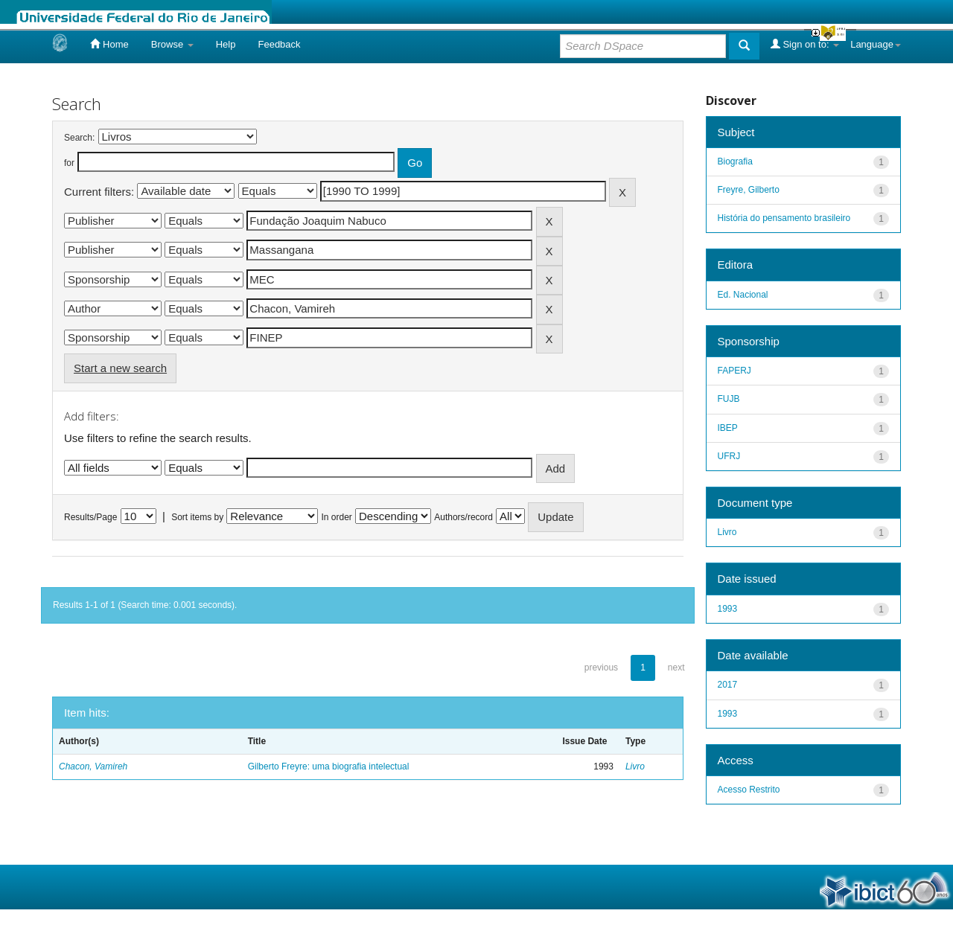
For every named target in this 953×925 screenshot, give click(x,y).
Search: (79, 137)
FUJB (729, 399)
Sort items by (197, 517)
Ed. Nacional (743, 294)
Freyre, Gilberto (749, 190)
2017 (728, 684)
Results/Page (90, 517)
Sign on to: (805, 44)
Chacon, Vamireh (93, 766)
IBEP (728, 428)
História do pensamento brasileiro (784, 218)
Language (875, 44)
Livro (635, 766)
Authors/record (463, 517)
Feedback (279, 44)
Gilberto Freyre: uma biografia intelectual (328, 766)
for (69, 163)
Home (109, 44)
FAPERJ (734, 370)
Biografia (735, 161)
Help (226, 44)
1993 (728, 609)
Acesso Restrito (749, 789)
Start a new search (120, 368)
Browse (172, 44)
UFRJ (729, 456)
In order (337, 517)
